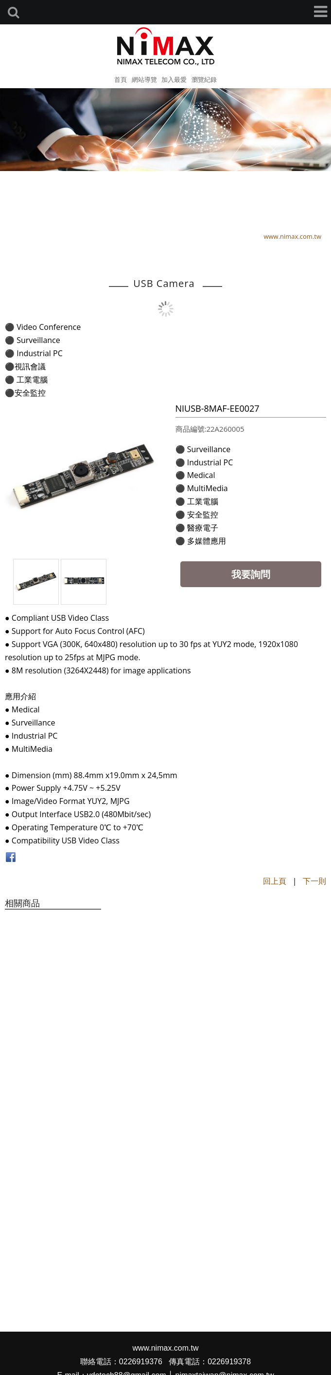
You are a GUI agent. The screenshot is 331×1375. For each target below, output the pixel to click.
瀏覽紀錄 (204, 79)
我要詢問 (250, 574)
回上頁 (274, 881)
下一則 (314, 881)
